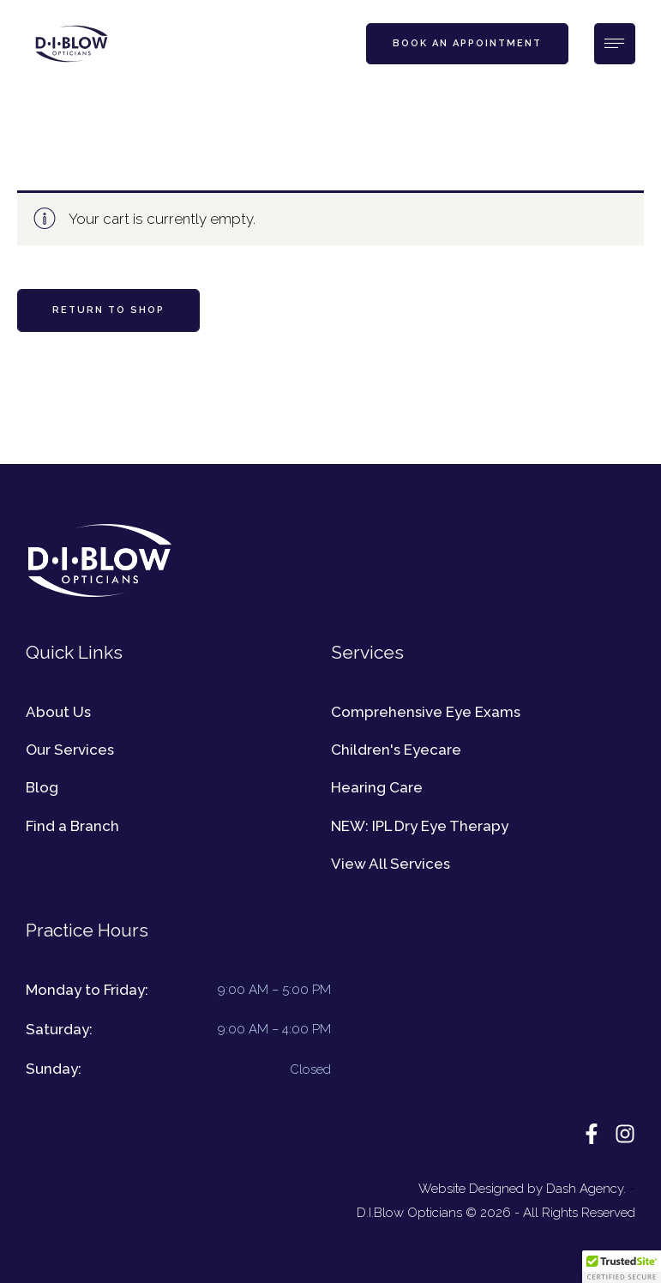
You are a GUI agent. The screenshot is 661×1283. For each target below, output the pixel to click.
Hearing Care (377, 787)
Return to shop (108, 310)
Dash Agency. (586, 1188)
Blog (42, 787)
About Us (58, 711)
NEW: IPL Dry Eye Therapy (419, 825)
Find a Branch (72, 825)
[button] (467, 43)
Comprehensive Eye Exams (425, 711)
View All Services (390, 863)
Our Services (70, 749)
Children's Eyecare (396, 749)
